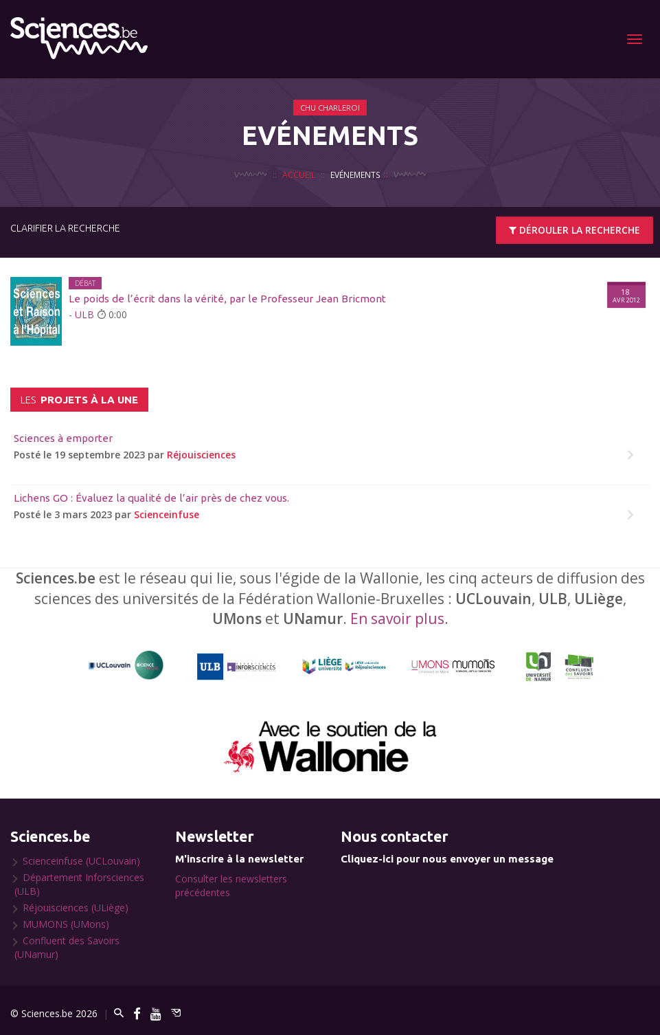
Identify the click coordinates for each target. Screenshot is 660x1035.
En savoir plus (397, 618)
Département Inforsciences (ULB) (79, 884)
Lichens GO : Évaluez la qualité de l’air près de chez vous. (151, 498)
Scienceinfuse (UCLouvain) (81, 860)
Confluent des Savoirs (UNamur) (67, 947)
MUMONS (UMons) (66, 924)
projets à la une (79, 399)
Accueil (298, 174)
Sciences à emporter (63, 438)
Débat (85, 283)
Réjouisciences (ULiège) (75, 907)
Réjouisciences (201, 454)
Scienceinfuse (166, 514)
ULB (84, 314)
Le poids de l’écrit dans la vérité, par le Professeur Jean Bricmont (227, 298)
